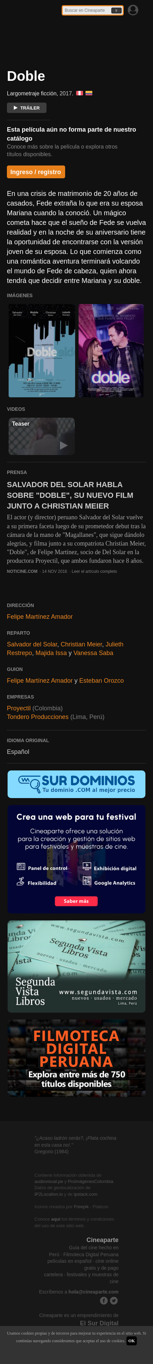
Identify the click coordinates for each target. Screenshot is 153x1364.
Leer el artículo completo (94, 571)
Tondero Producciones (38, 716)
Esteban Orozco (101, 680)
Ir (116, 10)
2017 (66, 93)
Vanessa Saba (93, 653)
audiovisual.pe (48, 1181)
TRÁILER (27, 108)
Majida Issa (51, 653)
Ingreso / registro (35, 172)
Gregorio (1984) (51, 1151)
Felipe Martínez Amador (40, 616)
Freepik (81, 1206)
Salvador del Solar (32, 644)
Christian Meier (81, 644)
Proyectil (19, 708)
